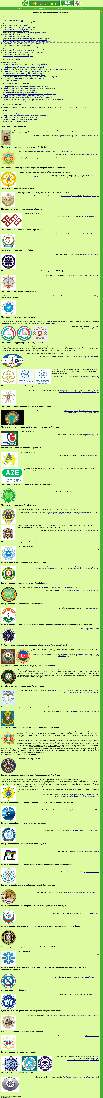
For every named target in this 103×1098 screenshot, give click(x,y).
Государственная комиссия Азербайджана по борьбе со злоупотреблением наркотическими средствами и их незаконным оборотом (44, 107)
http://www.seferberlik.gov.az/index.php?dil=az (85, 711)
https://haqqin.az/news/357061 (90, 628)
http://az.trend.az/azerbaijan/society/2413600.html (84, 810)
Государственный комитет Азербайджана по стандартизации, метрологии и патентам (30, 88)
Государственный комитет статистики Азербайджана (20, 92)
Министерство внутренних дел (13, 20)
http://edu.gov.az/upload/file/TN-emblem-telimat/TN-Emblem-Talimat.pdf (76, 390)
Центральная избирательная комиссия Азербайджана (20, 117)
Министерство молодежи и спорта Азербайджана (18, 50)
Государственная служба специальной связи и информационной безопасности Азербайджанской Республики (37, 69)
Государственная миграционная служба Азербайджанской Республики (25, 66)
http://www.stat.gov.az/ (92, 851)
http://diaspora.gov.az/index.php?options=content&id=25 (81, 892)
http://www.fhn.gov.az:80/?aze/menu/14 (87, 177)
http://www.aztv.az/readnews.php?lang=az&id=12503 (83, 357)
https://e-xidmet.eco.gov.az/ (91, 492)
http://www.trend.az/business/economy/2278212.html (83, 1060)
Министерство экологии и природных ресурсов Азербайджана (23, 52)
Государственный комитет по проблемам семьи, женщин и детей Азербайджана (28, 97)
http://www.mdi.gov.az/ (71, 411)
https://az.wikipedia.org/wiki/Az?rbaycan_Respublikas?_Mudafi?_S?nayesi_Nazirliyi (83, 411)
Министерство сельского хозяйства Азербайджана (19, 29)
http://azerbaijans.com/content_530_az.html (86, 275)
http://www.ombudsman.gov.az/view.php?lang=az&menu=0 (81, 1077)
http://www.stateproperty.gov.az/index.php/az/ (85, 830)
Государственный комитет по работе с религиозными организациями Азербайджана (29, 94)
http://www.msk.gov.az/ (92, 1036)
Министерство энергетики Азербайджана (16, 34)
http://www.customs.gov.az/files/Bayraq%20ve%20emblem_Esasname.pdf (77, 796)
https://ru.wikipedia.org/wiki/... (89, 154)
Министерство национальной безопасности (17, 22)
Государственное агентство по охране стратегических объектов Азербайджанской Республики (33, 99)
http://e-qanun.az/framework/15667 (71, 196)
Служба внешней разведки (11, 80)
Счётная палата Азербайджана (12, 114)
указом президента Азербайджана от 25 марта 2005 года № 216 (52, 151)
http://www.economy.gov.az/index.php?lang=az (85, 328)
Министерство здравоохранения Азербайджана (18, 56)
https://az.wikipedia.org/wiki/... (89, 512)
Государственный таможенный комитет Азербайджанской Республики (25, 87)
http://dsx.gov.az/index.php (82, 567)
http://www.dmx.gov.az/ (67, 654)
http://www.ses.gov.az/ (92, 608)
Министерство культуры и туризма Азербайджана (19, 27)
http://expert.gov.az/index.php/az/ (64, 1015)
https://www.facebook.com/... (90, 977)
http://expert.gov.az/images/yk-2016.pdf (87, 1015)
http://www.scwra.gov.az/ (91, 872)
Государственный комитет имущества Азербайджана (19, 90)
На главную (19, 8)
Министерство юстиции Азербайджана (15, 25)
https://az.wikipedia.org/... (66, 136)
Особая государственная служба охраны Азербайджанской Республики (25, 71)
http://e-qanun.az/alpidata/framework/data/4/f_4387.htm (82, 530)
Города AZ (59, 8)
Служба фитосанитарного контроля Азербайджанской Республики (24, 75)
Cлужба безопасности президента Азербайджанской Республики (23, 73)
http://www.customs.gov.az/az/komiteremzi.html (84, 794)
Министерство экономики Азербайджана (16, 36)
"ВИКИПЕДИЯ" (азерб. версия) (89, 913)
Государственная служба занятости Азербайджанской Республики (24, 68)
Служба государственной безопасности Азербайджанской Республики (25, 78)
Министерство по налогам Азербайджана (16, 54)
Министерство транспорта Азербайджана (16, 31)
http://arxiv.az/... (75, 590)
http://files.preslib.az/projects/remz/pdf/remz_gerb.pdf (63, 512)
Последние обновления (80, 8)
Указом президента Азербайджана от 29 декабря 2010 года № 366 (59, 587)
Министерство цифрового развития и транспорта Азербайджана (23, 43)
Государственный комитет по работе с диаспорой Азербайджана (23, 95)
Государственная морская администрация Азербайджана (21, 119)
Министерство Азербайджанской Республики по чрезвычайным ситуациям (27, 24)
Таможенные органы (9, 62)
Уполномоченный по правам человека (15, 121)
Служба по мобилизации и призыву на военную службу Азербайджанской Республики (30, 76)
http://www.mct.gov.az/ (92, 216)
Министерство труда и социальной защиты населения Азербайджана (25, 49)
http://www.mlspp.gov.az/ (91, 434)
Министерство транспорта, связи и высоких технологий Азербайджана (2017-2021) (29, 41)
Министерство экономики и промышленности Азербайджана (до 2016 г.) (26, 38)
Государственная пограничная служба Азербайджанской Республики (25, 64)
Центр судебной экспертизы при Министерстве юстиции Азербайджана (26, 116)
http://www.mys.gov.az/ (92, 455)
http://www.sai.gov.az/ (92, 994)
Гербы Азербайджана (39, 8)
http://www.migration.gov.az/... (89, 590)
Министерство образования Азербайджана (16, 45)
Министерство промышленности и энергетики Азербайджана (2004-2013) (26, 32)
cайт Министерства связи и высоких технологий (90, 377)
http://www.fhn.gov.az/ (82, 175)
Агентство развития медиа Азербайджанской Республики (21, 101)
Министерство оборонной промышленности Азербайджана (22, 47)
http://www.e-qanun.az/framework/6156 (87, 136)
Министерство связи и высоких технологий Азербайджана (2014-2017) (25, 40)
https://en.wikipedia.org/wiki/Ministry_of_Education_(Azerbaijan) (79, 392)
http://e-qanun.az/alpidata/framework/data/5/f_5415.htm (82, 568)
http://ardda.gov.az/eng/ (91, 1056)
